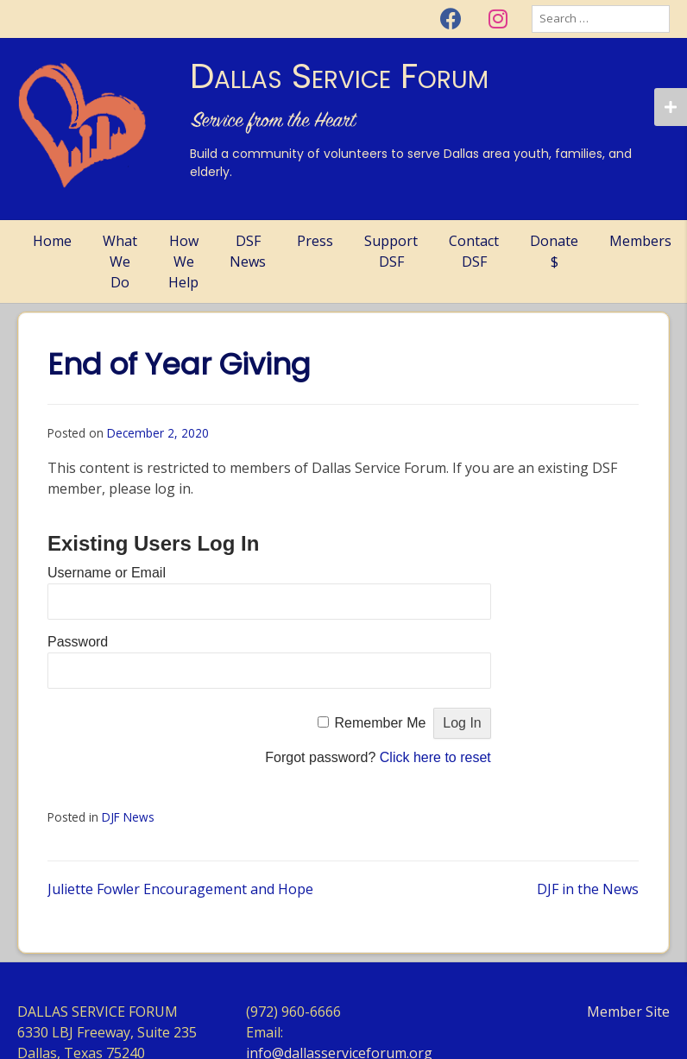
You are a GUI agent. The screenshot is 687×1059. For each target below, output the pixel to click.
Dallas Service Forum (339, 76)
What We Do (120, 261)
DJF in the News (588, 888)
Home (52, 240)
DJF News (128, 817)
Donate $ (554, 251)
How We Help (183, 261)
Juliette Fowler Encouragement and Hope (180, 888)
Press (315, 240)
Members (640, 240)
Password (77, 641)
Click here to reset (435, 757)
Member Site (628, 1011)
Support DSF (391, 251)
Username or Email (106, 572)
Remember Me (380, 722)
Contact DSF (474, 251)
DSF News (248, 251)
